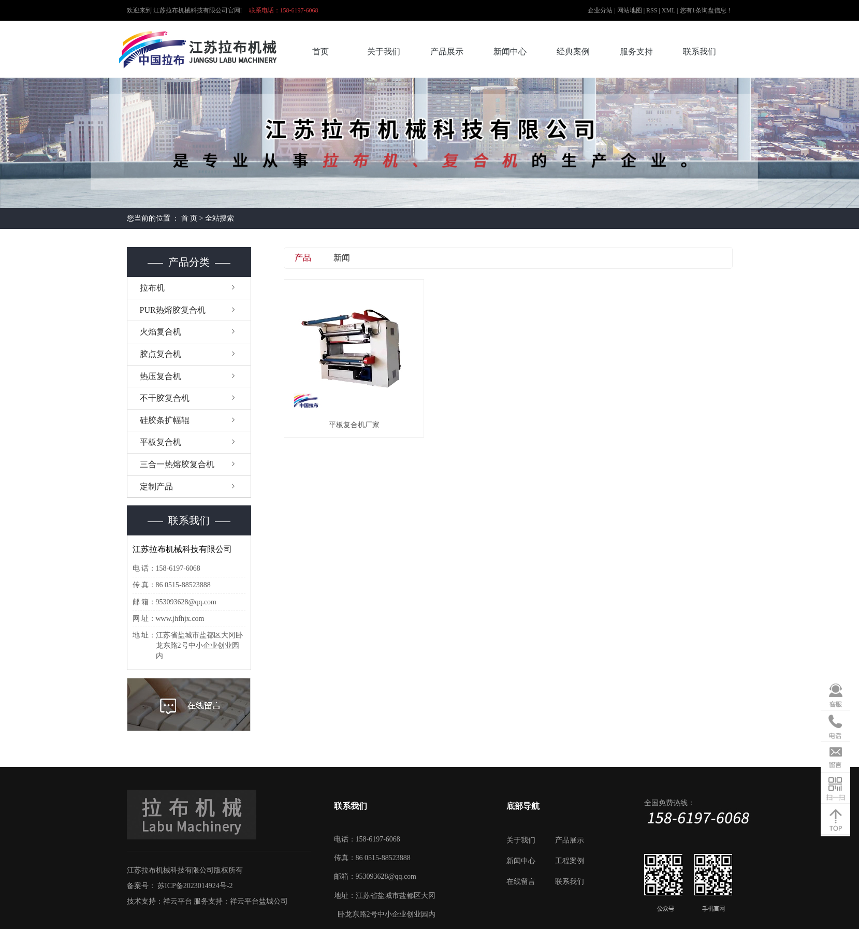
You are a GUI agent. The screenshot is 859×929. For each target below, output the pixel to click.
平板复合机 (160, 442)
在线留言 (520, 882)
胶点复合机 (160, 354)
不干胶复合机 (165, 398)
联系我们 (699, 51)
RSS (651, 10)
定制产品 (156, 486)
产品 (303, 257)
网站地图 (630, 10)
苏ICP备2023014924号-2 (194, 886)
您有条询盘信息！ (706, 10)
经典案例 (573, 51)
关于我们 (383, 51)
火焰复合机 (160, 331)
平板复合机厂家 (354, 425)
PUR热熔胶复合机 (173, 310)
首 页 (189, 218)
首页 (320, 51)
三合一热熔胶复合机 (177, 464)
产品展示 (446, 51)
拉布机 (152, 287)
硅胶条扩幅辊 (165, 420)
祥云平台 (177, 901)
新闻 (341, 257)
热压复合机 (160, 376)
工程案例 (569, 861)
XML (668, 10)
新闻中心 (510, 51)
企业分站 (600, 10)
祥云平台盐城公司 (259, 901)
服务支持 (636, 51)
